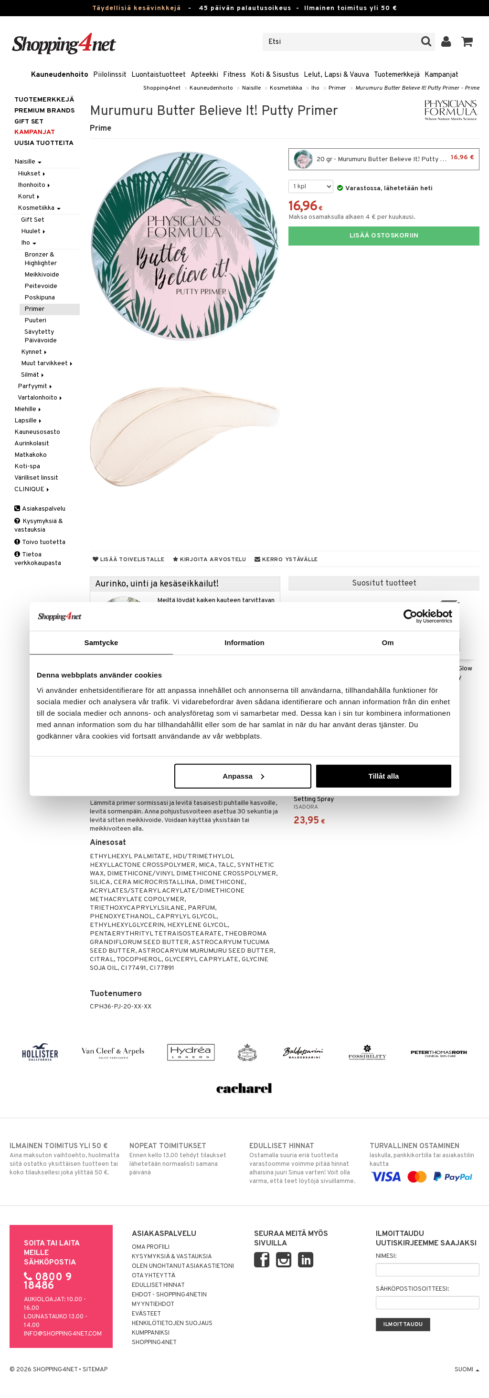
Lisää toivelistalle (129, 560)
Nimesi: (386, 1256)
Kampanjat (441, 75)
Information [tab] (244, 642)
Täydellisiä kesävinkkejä (136, 8)
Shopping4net (162, 88)
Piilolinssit (110, 75)
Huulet (34, 231)
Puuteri (35, 321)
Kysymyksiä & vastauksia (38, 525)
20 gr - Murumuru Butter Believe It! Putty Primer (384, 159)
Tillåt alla (383, 775)
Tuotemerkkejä (397, 75)
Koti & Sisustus (275, 75)
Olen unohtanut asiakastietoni (183, 1266)
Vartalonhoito (41, 398)
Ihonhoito (35, 185)
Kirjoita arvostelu (209, 560)
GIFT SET (28, 122)
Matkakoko (30, 455)
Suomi (467, 1370)
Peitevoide (40, 286)
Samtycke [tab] (101, 642)
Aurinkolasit (31, 444)
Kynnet (34, 352)
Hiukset (32, 174)
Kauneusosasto (37, 432)
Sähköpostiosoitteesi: (412, 1289)
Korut (29, 197)
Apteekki (204, 75)
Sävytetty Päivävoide (40, 336)
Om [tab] (387, 642)
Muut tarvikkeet (47, 364)
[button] (467, 42)
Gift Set (32, 220)
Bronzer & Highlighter (40, 259)
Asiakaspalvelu (39, 509)
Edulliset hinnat (158, 1285)
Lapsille (28, 421)
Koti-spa (27, 467)
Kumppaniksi (151, 1333)
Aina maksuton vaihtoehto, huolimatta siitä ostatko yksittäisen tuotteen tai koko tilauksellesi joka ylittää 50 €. (64, 1159)
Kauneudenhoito (59, 75)
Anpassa (243, 775)
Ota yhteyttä (153, 1276)
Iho (315, 88)
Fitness (234, 75)
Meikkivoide (41, 275)
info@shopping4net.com (63, 1334)
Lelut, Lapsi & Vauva (336, 75)
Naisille (251, 88)
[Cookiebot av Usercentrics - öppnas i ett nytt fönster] (410, 616)
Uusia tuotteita (44, 143)
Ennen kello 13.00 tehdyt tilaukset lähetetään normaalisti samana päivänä (184, 1159)
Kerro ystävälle (286, 560)
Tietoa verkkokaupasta (37, 559)
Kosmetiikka (286, 88)
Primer (337, 88)
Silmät (33, 375)
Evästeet (146, 1314)
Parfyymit (35, 386)
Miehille (28, 409)
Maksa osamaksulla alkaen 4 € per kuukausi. (351, 217)
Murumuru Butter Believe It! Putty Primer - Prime (417, 88)
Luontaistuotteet (158, 75)
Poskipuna (39, 298)
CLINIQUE (32, 489)
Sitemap (95, 1370)
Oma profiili (151, 1247)
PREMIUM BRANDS (44, 111)
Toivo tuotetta (39, 542)
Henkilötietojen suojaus (172, 1323)
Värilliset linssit (36, 478)
